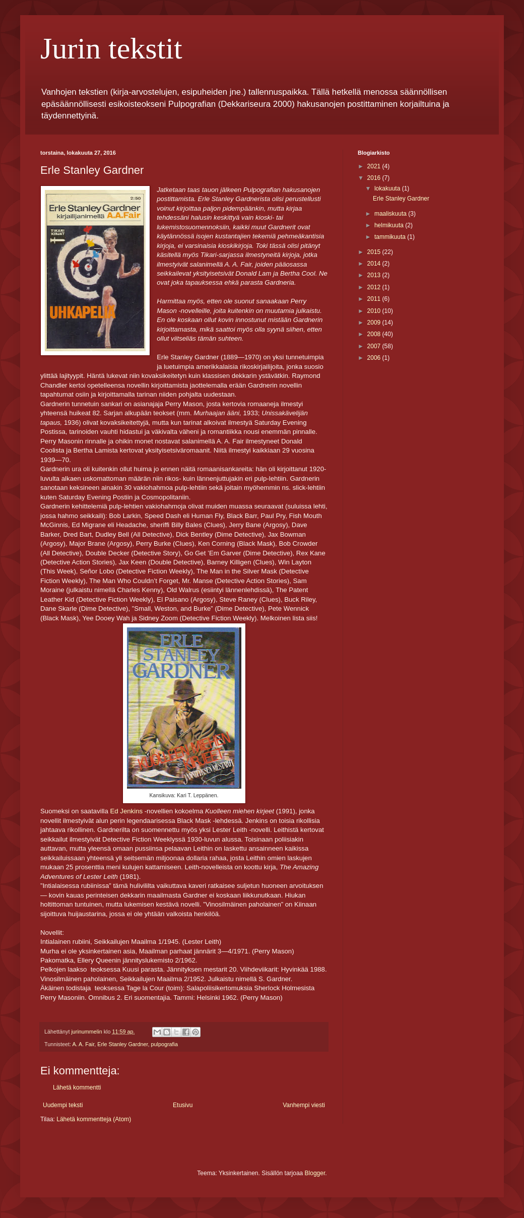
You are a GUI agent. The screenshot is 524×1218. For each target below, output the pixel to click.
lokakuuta (388, 188)
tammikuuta (390, 236)
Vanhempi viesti (304, 1105)
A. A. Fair (83, 1044)
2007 (374, 346)
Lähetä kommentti (77, 1087)
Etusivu (182, 1105)
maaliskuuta (391, 213)
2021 (374, 166)
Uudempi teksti (63, 1105)
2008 (374, 334)
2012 (374, 287)
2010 (374, 310)
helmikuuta (389, 225)
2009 (374, 322)
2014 (374, 263)
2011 (374, 298)
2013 (374, 275)
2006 (374, 357)
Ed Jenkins (126, 811)
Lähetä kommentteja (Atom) (93, 1119)
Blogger (315, 1173)
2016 (374, 177)
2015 (374, 251)
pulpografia (164, 1044)
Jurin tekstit (111, 48)
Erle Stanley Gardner (122, 1044)
